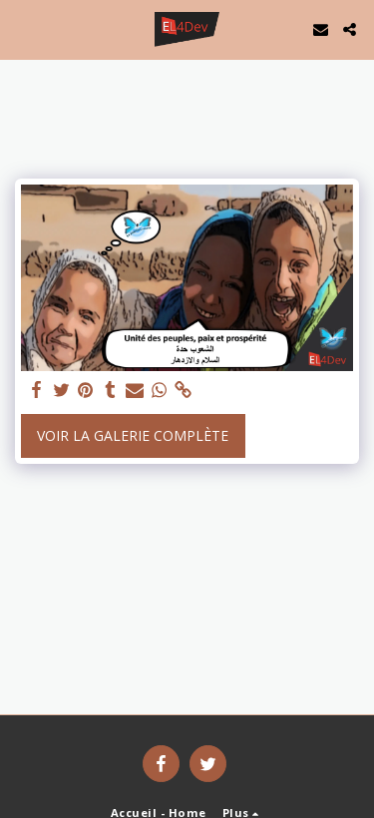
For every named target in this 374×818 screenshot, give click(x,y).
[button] (22, 28)
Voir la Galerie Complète (132, 435)
